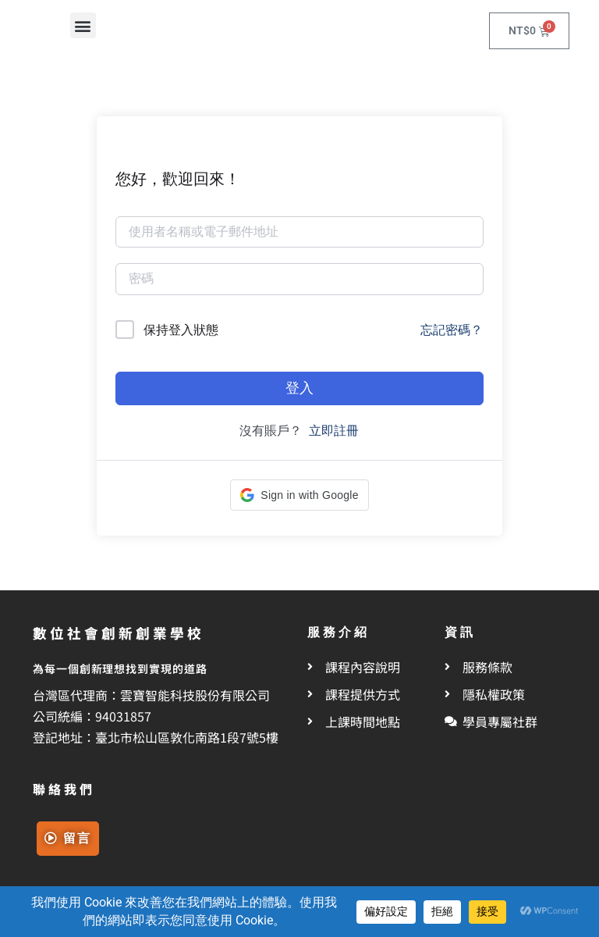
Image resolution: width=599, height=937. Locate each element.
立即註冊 (334, 430)
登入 (299, 387)
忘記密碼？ (451, 329)
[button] (83, 25)
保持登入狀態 (181, 329)
